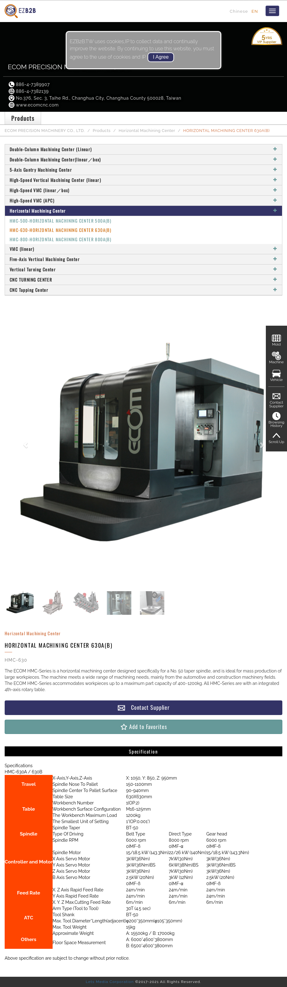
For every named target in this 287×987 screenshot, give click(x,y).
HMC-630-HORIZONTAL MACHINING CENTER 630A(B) (60, 230)
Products (102, 130)
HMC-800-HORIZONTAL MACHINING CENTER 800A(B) (60, 239)
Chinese (239, 11)
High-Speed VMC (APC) (143, 200)
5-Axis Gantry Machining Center (143, 169)
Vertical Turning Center (143, 269)
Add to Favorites (143, 726)
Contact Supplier (143, 707)
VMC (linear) (143, 249)
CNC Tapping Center (143, 290)
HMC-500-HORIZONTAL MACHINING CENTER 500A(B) (60, 220)
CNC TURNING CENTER (143, 279)
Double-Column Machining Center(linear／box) (143, 159)
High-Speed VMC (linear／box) (143, 190)
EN (255, 11)
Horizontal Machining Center (147, 130)
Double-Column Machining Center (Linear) (143, 149)
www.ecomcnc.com (33, 104)
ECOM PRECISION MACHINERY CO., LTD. (45, 130)
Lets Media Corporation (110, 982)
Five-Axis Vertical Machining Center (143, 259)
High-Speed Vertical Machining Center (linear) (143, 180)
